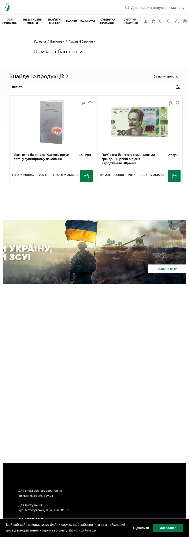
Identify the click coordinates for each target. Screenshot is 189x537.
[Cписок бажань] (161, 21)
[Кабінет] (185, 21)
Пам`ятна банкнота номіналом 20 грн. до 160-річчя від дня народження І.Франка (128, 159)
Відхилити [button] (141, 528)
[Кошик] (177, 21)
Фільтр (96, 87)
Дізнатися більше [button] (82, 530)
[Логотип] (7, 7)
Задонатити (167, 269)
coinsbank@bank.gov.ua (35, 495)
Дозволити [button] (168, 528)
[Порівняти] (153, 21)
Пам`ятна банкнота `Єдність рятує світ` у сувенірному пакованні (41, 157)
